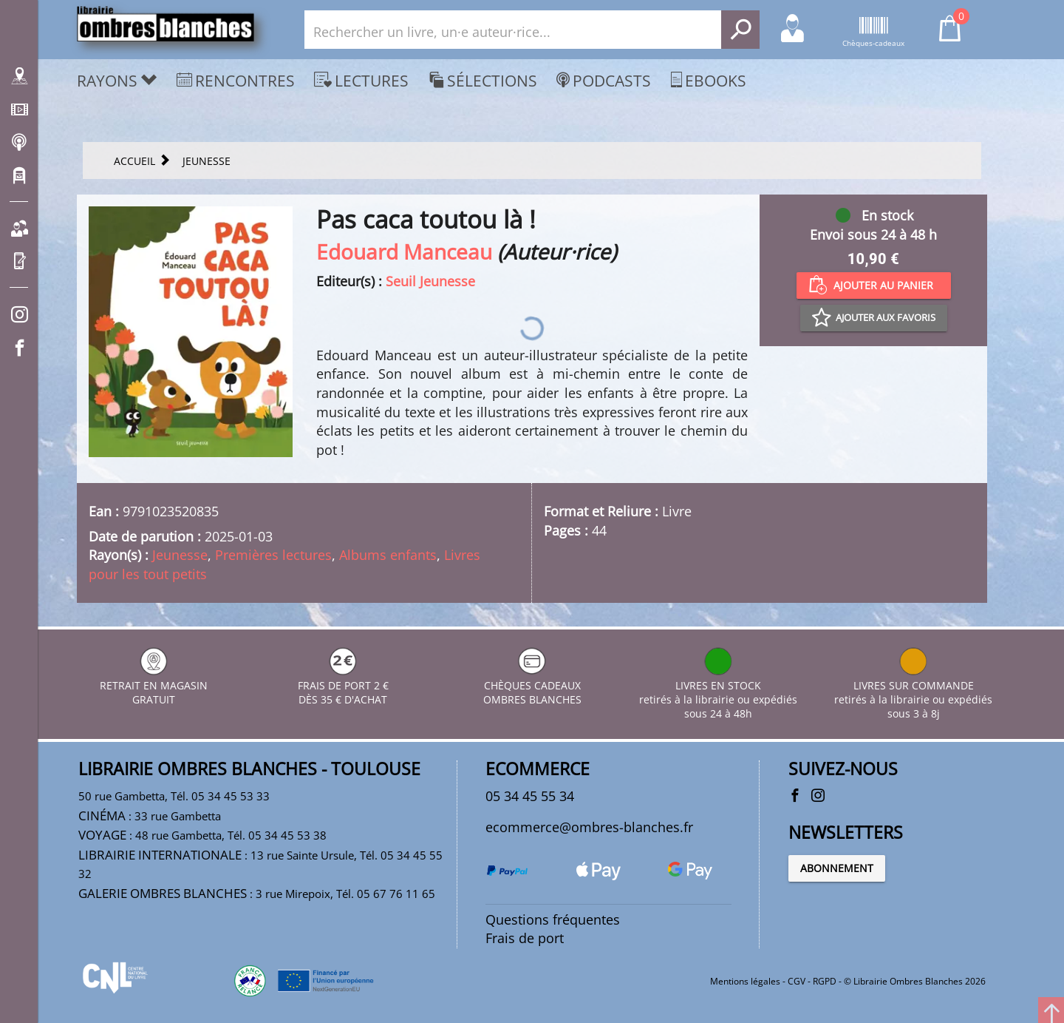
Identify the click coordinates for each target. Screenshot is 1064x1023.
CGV (796, 981)
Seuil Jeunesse (430, 281)
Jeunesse (180, 555)
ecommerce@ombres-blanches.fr (589, 827)
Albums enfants (388, 555)
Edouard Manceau (404, 251)
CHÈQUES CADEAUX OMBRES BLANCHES (532, 685)
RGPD (824, 981)
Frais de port (524, 938)
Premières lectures (273, 555)
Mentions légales (745, 981)
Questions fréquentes (552, 919)
